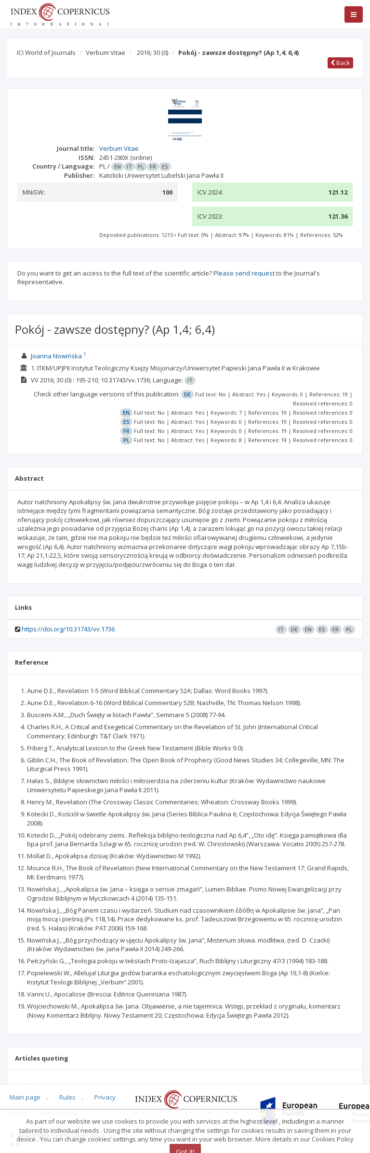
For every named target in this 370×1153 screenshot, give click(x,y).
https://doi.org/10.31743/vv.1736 (68, 629)
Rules (67, 1097)
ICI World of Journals (46, 52)
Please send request (244, 273)
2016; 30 (152, 52)
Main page (25, 1097)
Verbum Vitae (105, 52)
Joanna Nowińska (56, 356)
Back (340, 62)
